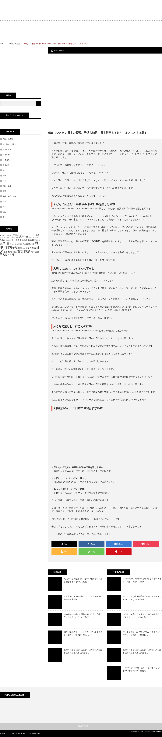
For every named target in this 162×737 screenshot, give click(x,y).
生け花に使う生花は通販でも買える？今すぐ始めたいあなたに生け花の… (142, 598)
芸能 (4, 201)
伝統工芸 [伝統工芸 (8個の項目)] (23, 237)
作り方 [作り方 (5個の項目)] (31, 237)
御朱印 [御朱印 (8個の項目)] (31, 240)
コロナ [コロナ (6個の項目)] (28, 235)
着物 (4, 191)
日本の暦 (6, 155)
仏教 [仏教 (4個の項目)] (17, 237)
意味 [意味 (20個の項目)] (5, 243)
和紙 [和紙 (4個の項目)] (7, 240)
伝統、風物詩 (14, 44)
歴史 (4, 175)
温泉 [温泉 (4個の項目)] (23, 248)
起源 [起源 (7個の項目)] (5, 254)
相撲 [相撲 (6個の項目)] (15, 252)
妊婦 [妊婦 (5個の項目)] (15, 240)
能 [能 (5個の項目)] (36, 252)
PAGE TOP (81, 726)
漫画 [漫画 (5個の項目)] (27, 248)
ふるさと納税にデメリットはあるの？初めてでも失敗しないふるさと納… (142, 615)
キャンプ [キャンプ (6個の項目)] (21, 235)
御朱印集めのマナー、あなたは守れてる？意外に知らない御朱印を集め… (83, 633)
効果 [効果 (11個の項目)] (2, 239)
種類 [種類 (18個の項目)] (27, 251)
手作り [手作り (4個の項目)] (12, 244)
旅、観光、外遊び (9, 144)
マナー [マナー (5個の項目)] (2, 237)
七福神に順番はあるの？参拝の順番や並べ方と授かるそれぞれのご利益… (83, 580)
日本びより (4, 734)
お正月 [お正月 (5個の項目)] (14, 235)
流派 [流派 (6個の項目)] (20, 248)
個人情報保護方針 (19, 734)
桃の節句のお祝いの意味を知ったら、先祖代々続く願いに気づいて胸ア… (82, 615)
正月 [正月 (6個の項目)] (32, 244)
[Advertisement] (136, 23)
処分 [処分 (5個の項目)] (36, 237)
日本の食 (6, 165)
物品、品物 (7, 186)
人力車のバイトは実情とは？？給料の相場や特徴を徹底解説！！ (83, 598)
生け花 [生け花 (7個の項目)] (33, 248)
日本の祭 (6, 160)
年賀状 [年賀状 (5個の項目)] (24, 240)
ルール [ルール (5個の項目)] (8, 237)
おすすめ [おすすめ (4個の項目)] (3, 235)
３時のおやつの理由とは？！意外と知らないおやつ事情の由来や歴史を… (142, 669)
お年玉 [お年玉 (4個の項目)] (8, 235)
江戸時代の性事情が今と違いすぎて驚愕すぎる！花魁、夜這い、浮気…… (142, 580)
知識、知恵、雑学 (9, 196)
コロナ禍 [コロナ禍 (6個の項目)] (35, 235)
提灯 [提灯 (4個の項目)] (16, 244)
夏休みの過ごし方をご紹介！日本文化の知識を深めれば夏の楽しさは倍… (83, 651)
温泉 (4, 181)
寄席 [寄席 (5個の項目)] (19, 240)
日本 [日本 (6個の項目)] (20, 244)
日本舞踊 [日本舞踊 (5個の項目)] (26, 244)
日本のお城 (7, 149)
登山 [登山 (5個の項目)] (5, 252)
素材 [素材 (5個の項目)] (32, 252)
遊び (4, 212)
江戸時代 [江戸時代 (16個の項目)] (11, 248)
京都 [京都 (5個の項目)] (13, 237)
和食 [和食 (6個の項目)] (11, 240)
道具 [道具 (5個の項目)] (9, 255)
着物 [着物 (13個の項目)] (20, 251)
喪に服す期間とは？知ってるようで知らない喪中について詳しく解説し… (142, 633)
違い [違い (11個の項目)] (14, 254)
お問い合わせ (35, 734)
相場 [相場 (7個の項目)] (10, 252)
